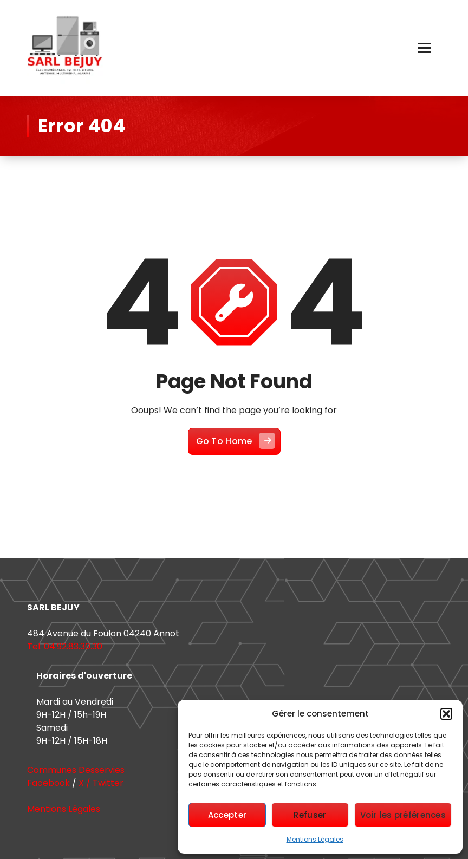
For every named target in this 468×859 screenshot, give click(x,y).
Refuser (310, 815)
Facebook (48, 783)
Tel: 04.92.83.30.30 (64, 646)
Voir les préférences (403, 815)
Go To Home (235, 441)
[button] (446, 713)
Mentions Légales (315, 839)
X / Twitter (101, 783)
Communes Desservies (76, 770)
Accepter (227, 815)
